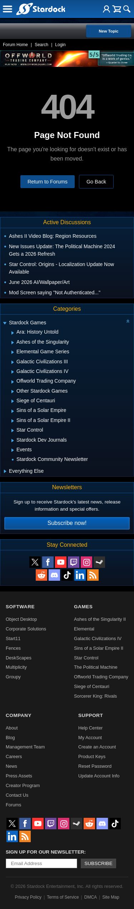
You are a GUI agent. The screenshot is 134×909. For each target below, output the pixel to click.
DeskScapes (18, 657)
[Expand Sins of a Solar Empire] (12, 411)
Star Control (86, 657)
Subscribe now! (67, 523)
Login (60, 44)
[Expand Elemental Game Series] (12, 352)
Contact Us (17, 795)
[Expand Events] (12, 450)
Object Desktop (21, 619)
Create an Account (97, 747)
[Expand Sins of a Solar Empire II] (12, 421)
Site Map (110, 897)
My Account (90, 737)
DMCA (90, 897)
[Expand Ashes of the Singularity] (12, 342)
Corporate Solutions (26, 629)
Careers (14, 756)
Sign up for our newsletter (45, 852)
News (11, 766)
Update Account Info (98, 775)
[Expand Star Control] (12, 430)
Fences (13, 648)
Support (90, 715)
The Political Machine (96, 667)
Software (20, 606)
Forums (13, 804)
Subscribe (98, 863)
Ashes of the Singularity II (100, 619)
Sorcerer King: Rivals (95, 696)
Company (18, 715)
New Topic (108, 31)
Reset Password (94, 766)
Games (83, 606)
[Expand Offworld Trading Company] (12, 382)
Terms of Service (63, 897)
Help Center (90, 728)
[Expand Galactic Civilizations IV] (12, 372)
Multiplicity (16, 667)
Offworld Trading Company (101, 676)
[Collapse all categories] (128, 321)
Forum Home (15, 44)
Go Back (96, 182)
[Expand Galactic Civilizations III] (12, 362)
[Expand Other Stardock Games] (12, 391)
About (12, 728)
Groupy (13, 676)
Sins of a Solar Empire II (98, 648)
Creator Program (23, 785)
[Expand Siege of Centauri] (12, 401)
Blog (10, 737)
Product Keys (91, 756)
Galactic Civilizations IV (97, 638)
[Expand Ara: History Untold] (12, 333)
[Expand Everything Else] (5, 471)
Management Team (25, 747)
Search (41, 44)
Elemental (84, 629)
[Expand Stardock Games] (4, 323)
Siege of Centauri (91, 686)
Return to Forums (48, 182)
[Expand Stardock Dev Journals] (12, 440)
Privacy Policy (28, 897)
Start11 (13, 638)
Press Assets (19, 775)
